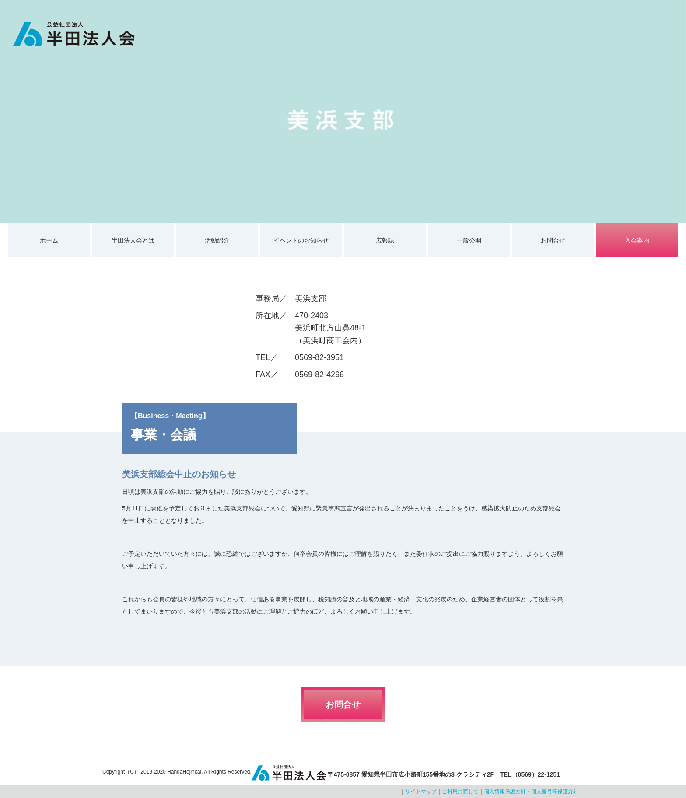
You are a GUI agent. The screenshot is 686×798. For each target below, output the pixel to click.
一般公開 (469, 240)
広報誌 (385, 240)
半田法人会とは (133, 240)
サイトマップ (421, 791)
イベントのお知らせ (301, 240)
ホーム (49, 240)
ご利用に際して (460, 791)
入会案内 (637, 240)
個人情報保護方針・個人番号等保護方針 (531, 791)
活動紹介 (217, 240)
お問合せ (553, 240)
